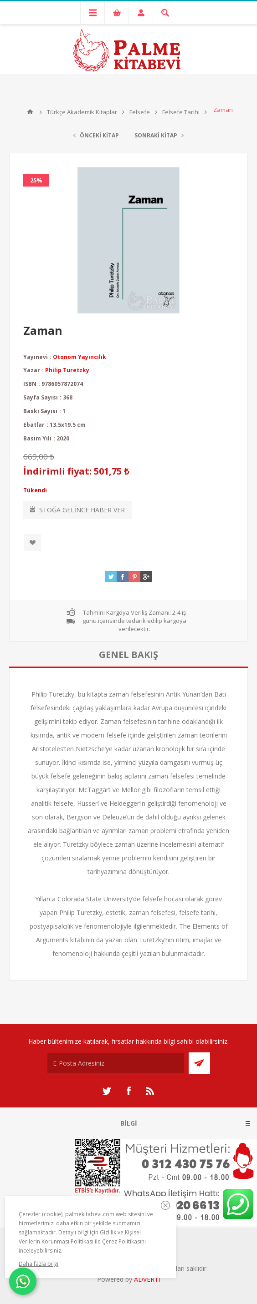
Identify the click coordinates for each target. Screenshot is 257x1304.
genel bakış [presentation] (128, 654)
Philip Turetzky (67, 370)
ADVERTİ (147, 1279)
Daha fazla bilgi (38, 1264)
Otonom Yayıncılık (79, 357)
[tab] (128, 655)
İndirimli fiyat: (57, 471)
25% (36, 180)
